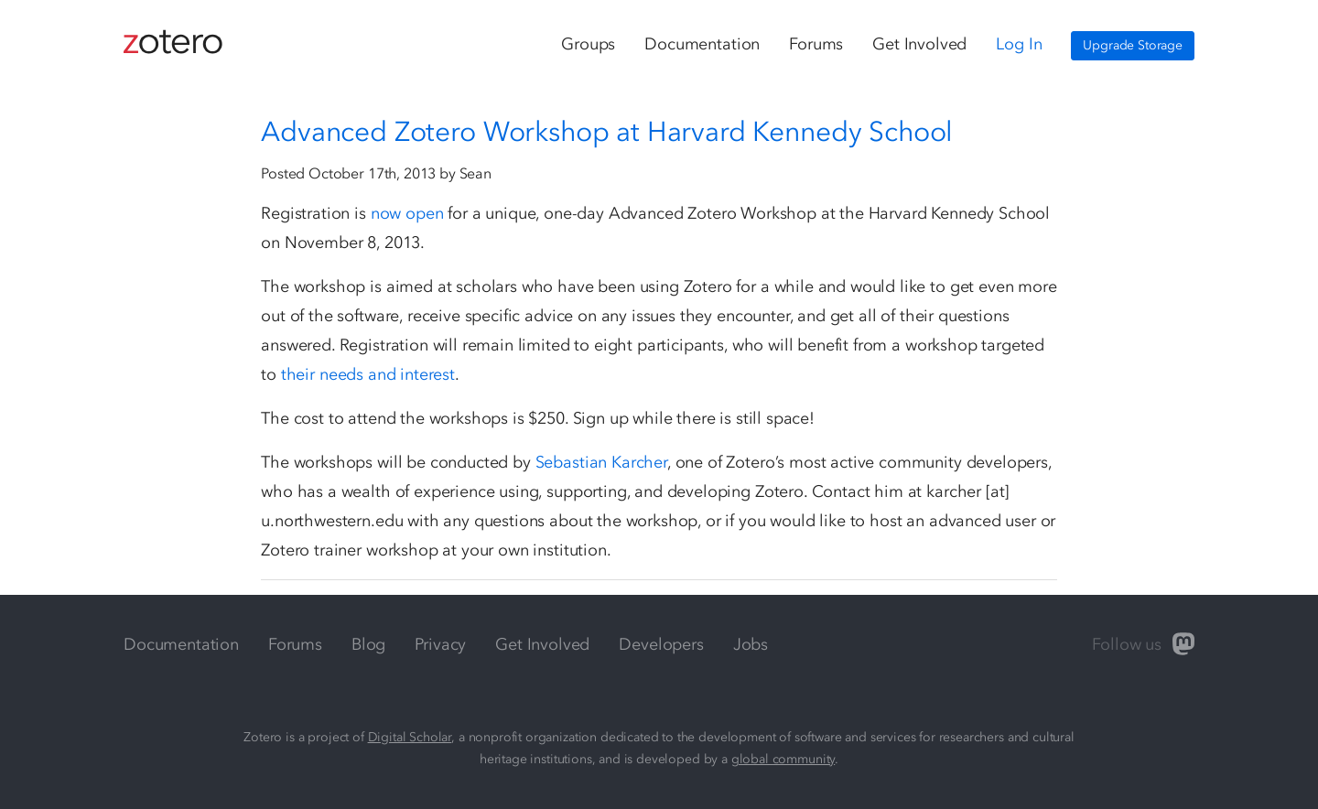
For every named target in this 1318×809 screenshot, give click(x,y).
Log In (1019, 44)
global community (783, 759)
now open (407, 213)
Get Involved (919, 44)
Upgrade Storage (1133, 45)
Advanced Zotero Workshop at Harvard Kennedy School (607, 131)
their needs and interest (368, 374)
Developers (661, 644)
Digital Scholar (410, 737)
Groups (588, 44)
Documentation (702, 44)
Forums (816, 44)
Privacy (440, 644)
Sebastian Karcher (601, 462)
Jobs (750, 644)
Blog (368, 644)
